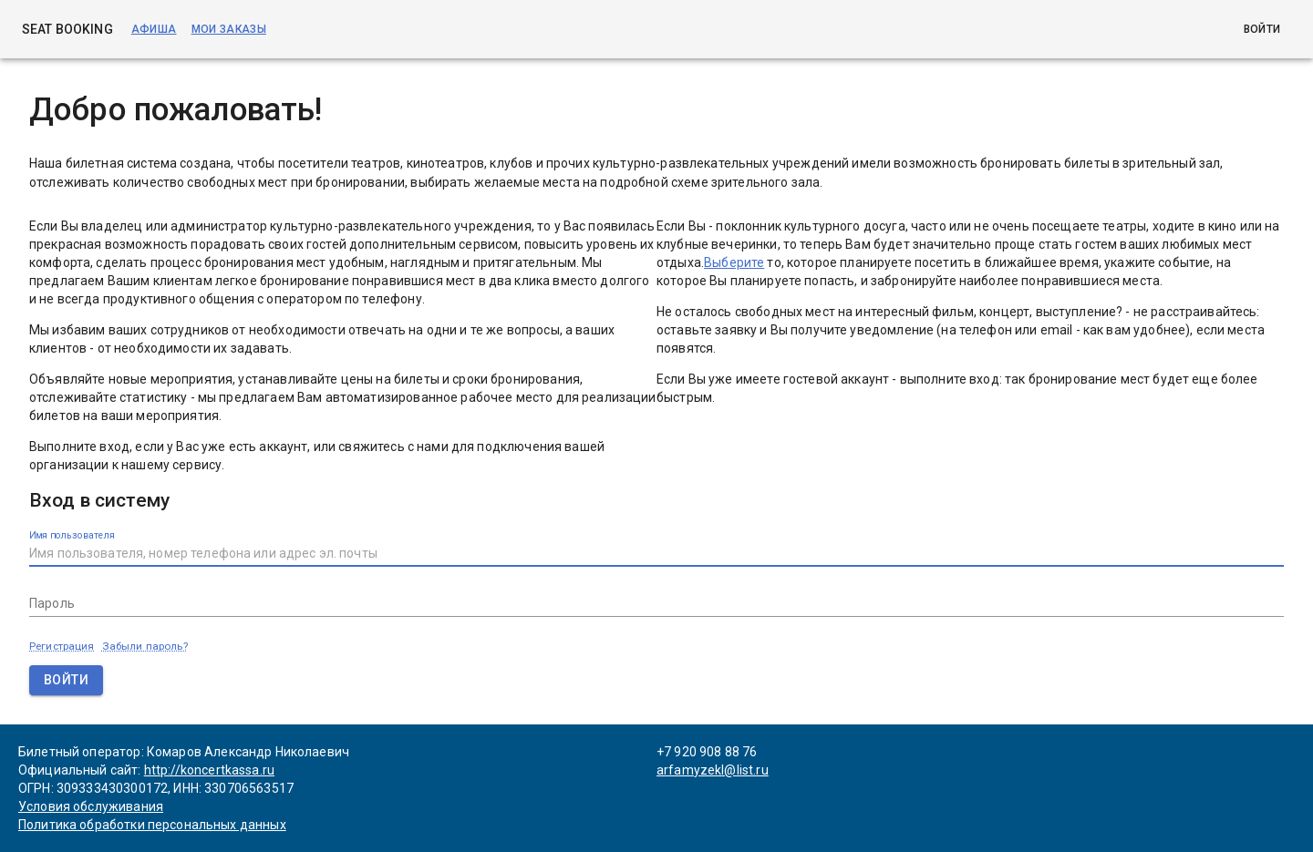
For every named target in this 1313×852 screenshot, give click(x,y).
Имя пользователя (72, 534)
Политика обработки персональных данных (152, 824)
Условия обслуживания (90, 806)
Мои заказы (228, 29)
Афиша (154, 29)
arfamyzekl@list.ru (712, 770)
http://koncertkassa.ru (209, 770)
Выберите (734, 262)
